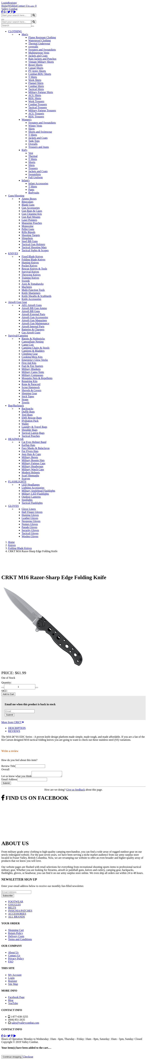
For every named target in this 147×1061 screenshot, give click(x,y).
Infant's (26, 180)
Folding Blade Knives (33, 259)
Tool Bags (27, 414)
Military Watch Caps (33, 469)
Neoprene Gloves (31, 521)
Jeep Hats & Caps (31, 454)
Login (4, 2)
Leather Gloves (30, 518)
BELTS (12, 908)
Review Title (8, 766)
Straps (25, 399)
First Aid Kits (29, 362)
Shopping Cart (16, 931)
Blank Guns (28, 204)
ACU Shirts (34, 95)
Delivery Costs (16, 937)
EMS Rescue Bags (32, 417)
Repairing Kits (29, 381)
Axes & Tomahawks (33, 283)
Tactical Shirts (36, 89)
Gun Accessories (31, 207)
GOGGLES (14, 905)
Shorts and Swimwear (40, 131)
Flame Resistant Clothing (42, 37)
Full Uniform (35, 177)
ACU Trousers (36, 113)
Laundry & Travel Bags (34, 426)
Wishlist (12, 5)
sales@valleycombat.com (25, 1023)
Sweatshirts (34, 174)
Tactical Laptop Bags (33, 432)
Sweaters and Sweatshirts (42, 49)
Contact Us (23, 5)
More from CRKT (12, 722)
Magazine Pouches (32, 223)
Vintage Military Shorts (41, 61)
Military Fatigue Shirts (40, 92)
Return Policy (15, 934)
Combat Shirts (36, 86)
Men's (25, 34)
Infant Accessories (38, 183)
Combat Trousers (37, 104)
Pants (31, 189)
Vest (30, 153)
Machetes (27, 286)
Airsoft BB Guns (31, 311)
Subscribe (8, 896)
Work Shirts (34, 80)
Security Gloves (30, 530)
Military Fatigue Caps (33, 463)
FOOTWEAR (15, 902)
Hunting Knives (30, 262)
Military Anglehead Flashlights (38, 490)
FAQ (10, 962)
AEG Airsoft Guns (32, 305)
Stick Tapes (28, 396)
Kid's (24, 150)
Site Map (13, 985)
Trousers (33, 168)
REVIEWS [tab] (14, 731)
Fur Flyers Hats (30, 451)
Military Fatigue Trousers (42, 110)
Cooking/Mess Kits (32, 356)
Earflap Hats (28, 445)
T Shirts (32, 77)
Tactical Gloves (30, 533)
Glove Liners (29, 509)
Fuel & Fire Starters (32, 366)
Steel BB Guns (30, 241)
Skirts (31, 128)
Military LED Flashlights (35, 493)
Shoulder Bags (29, 429)
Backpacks (27, 408)
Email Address (9, 780)
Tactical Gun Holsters (33, 244)
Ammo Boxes (29, 198)
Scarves (26, 478)
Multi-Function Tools (33, 289)
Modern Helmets (31, 472)
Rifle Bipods (28, 232)
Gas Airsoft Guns (31, 332)
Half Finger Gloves (32, 512)
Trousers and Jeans (38, 147)
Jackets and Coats (38, 55)
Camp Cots (28, 344)
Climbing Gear (30, 353)
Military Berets (30, 457)
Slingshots (27, 238)
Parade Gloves (29, 527)
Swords (26, 280)
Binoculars (27, 201)
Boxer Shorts (35, 64)
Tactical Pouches (31, 436)
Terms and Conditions (20, 940)
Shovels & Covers (31, 390)
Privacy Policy (16, 959)
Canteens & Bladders (33, 350)
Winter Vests (35, 125)
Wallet (25, 423)
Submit (9, 715)
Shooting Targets (31, 235)
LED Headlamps (31, 484)
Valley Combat (9, 8)
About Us (13, 953)
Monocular (27, 226)
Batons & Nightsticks (33, 338)
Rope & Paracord (31, 384)
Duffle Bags (28, 411)
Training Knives (30, 277)
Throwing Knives (31, 274)
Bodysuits (33, 192)
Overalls (32, 143)
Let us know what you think (16, 777)
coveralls (33, 46)
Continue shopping (12, 1058)
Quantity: (6, 682)
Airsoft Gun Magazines (34, 320)
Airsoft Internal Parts (33, 326)
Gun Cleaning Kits (32, 213)
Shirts (31, 165)
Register (12, 2)
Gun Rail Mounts (31, 216)
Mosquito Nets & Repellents (37, 378)
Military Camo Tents (33, 372)
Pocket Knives (29, 265)
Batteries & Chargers (33, 329)
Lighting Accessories (33, 487)
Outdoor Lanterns (31, 496)
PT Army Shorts (37, 70)
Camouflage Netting (33, 341)
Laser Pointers (29, 220)
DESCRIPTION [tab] (17, 728)
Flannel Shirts (35, 83)
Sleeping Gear (29, 393)
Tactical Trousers (37, 107)
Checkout (28, 1057)
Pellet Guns (28, 229)
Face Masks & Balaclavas (36, 448)
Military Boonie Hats (33, 460)
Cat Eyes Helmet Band (34, 442)
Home (4, 5)
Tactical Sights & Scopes (35, 250)
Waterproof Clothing (39, 40)
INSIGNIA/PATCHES (20, 911)
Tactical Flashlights (32, 502)
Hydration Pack (30, 420)
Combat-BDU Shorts (39, 74)
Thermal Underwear (39, 43)
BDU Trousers (36, 116)
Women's (26, 119)
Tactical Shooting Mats (34, 247)
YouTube (13, 1004)
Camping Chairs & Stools (35, 347)
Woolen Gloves (30, 536)
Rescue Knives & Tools (34, 268)
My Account (15, 975)
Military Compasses (32, 375)
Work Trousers (36, 101)
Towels (25, 402)
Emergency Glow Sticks (35, 359)
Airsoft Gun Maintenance (35, 323)
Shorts (31, 162)
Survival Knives (30, 271)
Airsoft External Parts (33, 314)
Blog (10, 1001)
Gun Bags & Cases (32, 210)
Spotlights (27, 499)
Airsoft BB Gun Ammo (34, 308)
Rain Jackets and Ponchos (42, 58)
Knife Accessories (31, 299)
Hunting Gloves (30, 515)
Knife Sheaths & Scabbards (36, 296)
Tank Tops (33, 140)
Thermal (32, 156)
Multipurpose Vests (38, 52)
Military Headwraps (32, 466)
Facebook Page (16, 998)
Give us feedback (75, 790)
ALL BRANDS (16, 917)
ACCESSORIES (17, 914)
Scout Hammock (31, 387)
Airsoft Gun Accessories (35, 317)
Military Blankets (31, 369)
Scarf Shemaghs (30, 475)
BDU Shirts (34, 98)
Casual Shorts (35, 67)
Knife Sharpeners (31, 293)
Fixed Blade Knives (32, 256)
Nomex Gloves (30, 524)
